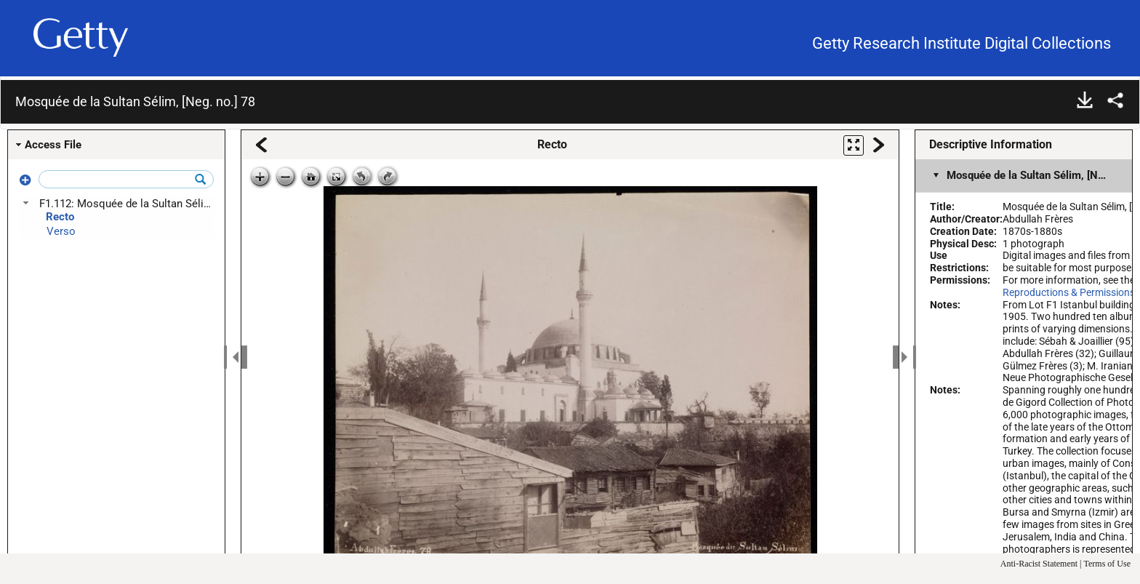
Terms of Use (1107, 564)
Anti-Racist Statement (1038, 564)
